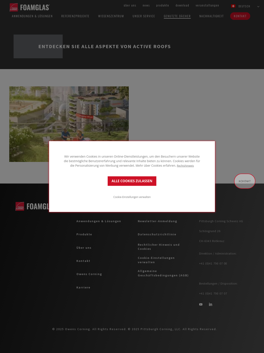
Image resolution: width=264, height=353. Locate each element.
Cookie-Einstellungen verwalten (132, 197)
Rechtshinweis (185, 165)
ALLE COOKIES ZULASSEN (132, 181)
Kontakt (245, 181)
